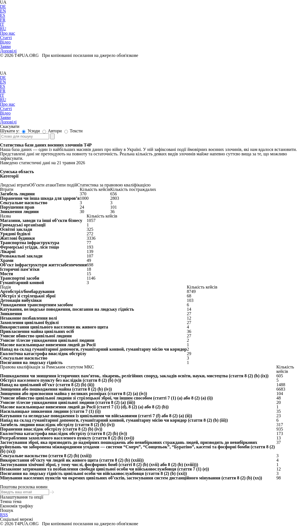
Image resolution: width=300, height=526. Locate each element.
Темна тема (10, 501)
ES (2, 15)
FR (3, 19)
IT (2, 24)
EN (3, 11)
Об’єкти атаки (42, 185)
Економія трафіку (16, 506)
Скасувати (9, 126)
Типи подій (66, 185)
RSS (4, 514)
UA (3, 73)
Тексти (73, 130)
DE (3, 6)
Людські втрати (14, 185)
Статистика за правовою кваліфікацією (114, 185)
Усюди (31, 130)
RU (3, 28)
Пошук (6, 510)
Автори (52, 130)
